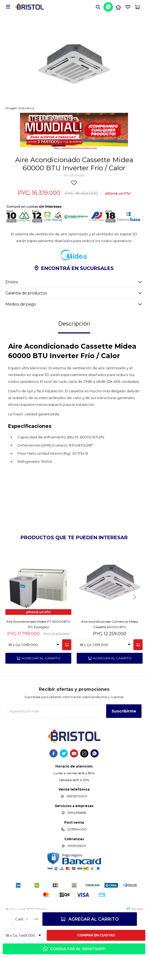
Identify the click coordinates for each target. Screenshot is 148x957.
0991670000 (76, 796)
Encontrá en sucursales (77, 268)
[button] (98, 7)
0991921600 (76, 846)
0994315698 (76, 813)
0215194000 (77, 829)
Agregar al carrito (93, 919)
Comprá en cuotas (96, 935)
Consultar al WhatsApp (77, 948)
